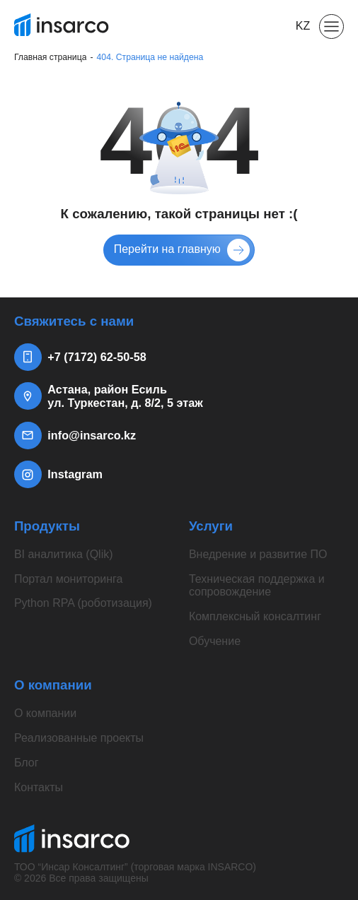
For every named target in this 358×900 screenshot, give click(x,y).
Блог (26, 763)
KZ (303, 26)
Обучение (215, 641)
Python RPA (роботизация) (83, 603)
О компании (45, 713)
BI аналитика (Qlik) (63, 554)
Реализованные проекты (79, 738)
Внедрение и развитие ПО (258, 554)
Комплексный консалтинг (255, 616)
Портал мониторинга (68, 579)
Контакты (38, 787)
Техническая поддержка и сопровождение (257, 585)
